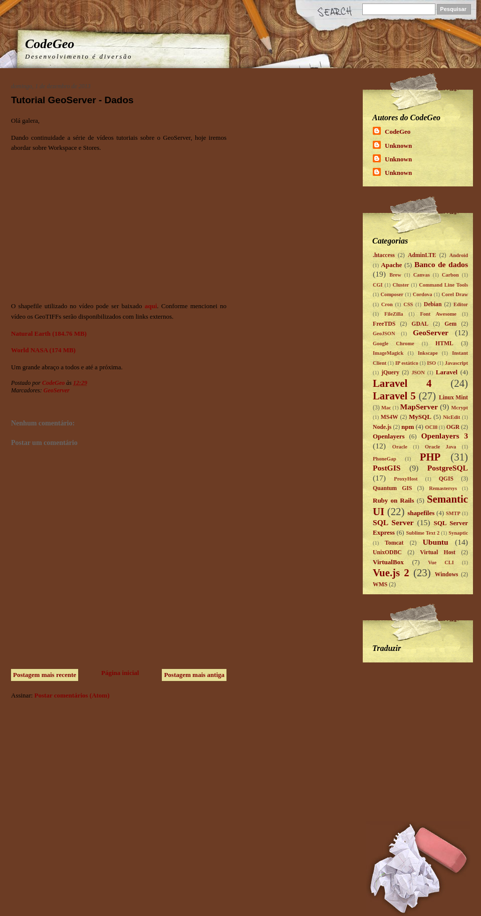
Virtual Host (437, 552)
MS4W (389, 417)
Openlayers (389, 436)
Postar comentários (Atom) (72, 695)
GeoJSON (384, 333)
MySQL (420, 416)
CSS (408, 304)
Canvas (421, 275)
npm (407, 426)
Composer (391, 294)
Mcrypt (459, 407)
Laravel (446, 372)
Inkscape (428, 353)
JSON (418, 372)
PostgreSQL (447, 468)
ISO (431, 363)
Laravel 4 (402, 383)
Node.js (382, 427)
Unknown (398, 145)
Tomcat (394, 543)
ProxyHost (405, 479)
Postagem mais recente (44, 674)
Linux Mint (453, 397)
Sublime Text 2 (422, 533)
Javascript (456, 363)
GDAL (419, 324)
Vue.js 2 (391, 572)
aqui (151, 306)
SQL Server (393, 522)
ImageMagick (388, 353)
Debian (433, 304)
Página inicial (120, 672)
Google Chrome (393, 343)
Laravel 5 (394, 395)
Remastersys (443, 488)
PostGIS (386, 468)
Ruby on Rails (393, 500)
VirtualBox (388, 562)
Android (458, 255)
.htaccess (384, 255)
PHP (430, 457)
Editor (460, 304)
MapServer (419, 406)
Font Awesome (438, 314)
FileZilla (393, 314)
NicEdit (451, 417)
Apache (391, 265)
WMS (380, 584)
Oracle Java (440, 446)
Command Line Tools (443, 285)
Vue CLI (441, 562)
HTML (444, 343)
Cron (387, 304)
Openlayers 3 (444, 435)
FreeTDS (384, 324)
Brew (395, 275)
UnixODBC (387, 552)
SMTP (453, 513)
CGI (378, 285)
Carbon (450, 275)
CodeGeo (49, 44)
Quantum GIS (392, 488)
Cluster (400, 285)
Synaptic (458, 533)
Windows (446, 574)
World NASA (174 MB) (43, 350)
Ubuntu (435, 542)
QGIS (446, 479)
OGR (453, 427)
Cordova (422, 294)
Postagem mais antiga (194, 674)
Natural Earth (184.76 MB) (49, 333)
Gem (450, 324)
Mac (386, 407)
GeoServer (57, 390)
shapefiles (420, 513)
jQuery (390, 372)
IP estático (406, 363)
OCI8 (431, 427)
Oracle (399, 446)
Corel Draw (454, 294)
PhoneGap (384, 459)
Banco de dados (441, 264)
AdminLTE (422, 255)
